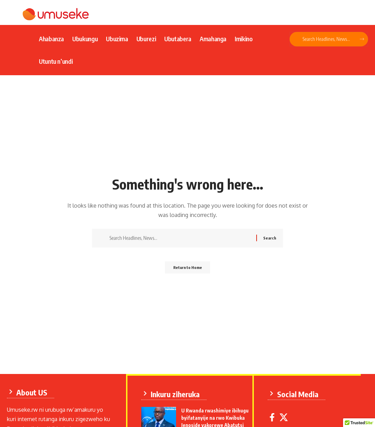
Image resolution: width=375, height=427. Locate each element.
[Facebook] (274, 416)
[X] (286, 416)
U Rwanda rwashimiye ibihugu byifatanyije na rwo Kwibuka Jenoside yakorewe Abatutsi (217, 416)
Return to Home (187, 269)
